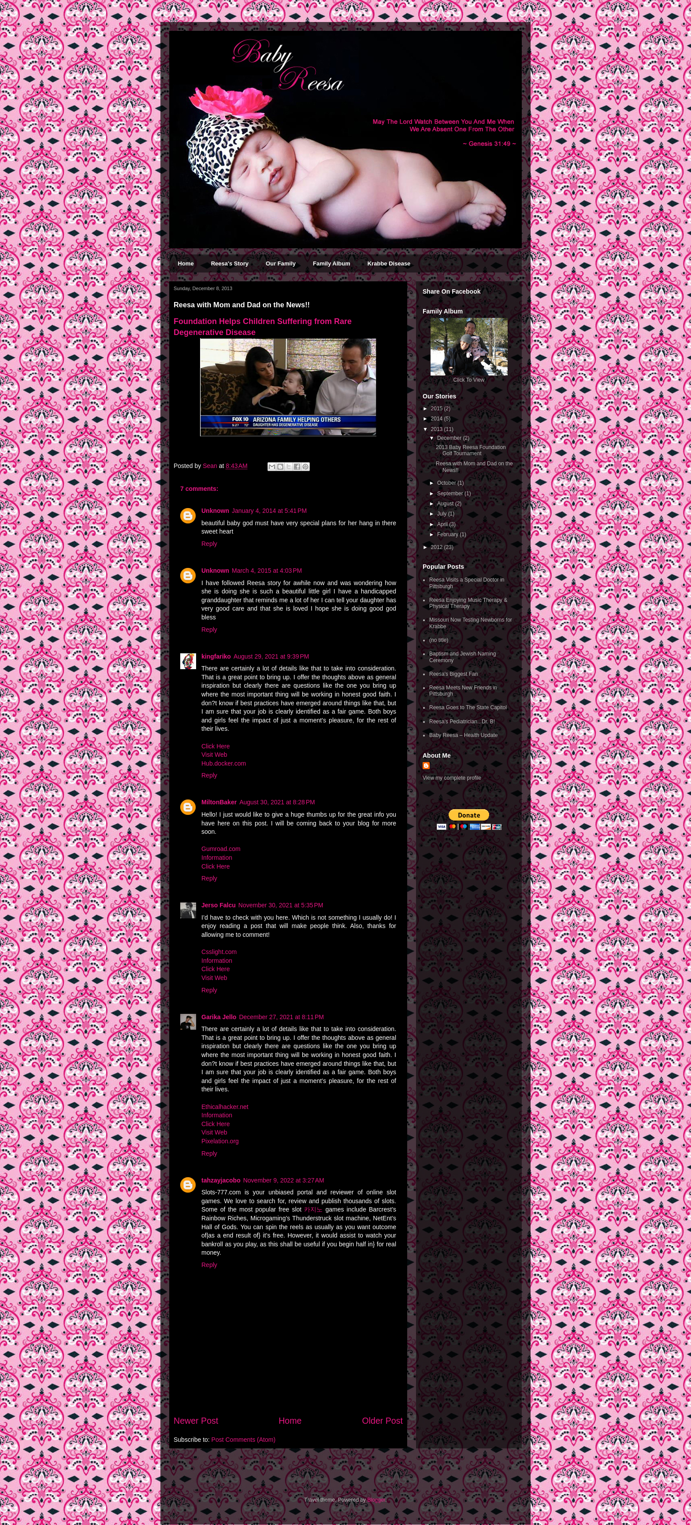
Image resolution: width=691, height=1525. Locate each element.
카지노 (313, 1209)
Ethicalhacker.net (225, 1106)
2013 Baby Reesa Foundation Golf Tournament (471, 450)
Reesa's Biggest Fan (453, 674)
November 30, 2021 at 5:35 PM (280, 905)
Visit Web (214, 754)
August (446, 504)
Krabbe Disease (389, 263)
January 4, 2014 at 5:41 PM (269, 510)
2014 (437, 419)
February (448, 534)
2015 (437, 408)
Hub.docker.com (223, 763)
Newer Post (196, 1421)
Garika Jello (218, 1016)
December (450, 438)
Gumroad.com (221, 848)
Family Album (331, 263)
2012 (437, 547)
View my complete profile (452, 778)
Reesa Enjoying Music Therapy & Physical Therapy (468, 603)
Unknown (215, 510)
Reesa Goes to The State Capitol (468, 707)
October (447, 483)
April (443, 524)
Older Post (382, 1421)
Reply (209, 543)
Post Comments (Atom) (243, 1439)
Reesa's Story (230, 263)
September (450, 493)
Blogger (376, 1500)
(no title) (438, 640)
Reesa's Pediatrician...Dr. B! (462, 721)
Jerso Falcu (218, 905)
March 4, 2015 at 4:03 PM (267, 570)
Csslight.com (219, 951)
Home (186, 263)
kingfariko (216, 656)
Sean (211, 465)
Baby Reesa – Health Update (463, 735)
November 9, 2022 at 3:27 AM (283, 1180)
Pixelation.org (220, 1141)
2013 (437, 429)
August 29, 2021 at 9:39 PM (271, 656)
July (442, 514)
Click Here (215, 746)
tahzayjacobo (221, 1180)
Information (216, 857)
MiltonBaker (219, 802)
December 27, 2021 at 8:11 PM (281, 1016)
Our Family (281, 263)
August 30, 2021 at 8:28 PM (277, 802)
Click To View (469, 380)
